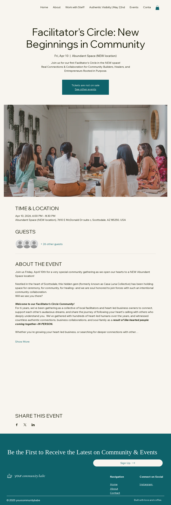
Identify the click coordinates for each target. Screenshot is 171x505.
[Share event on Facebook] (16, 424)
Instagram (146, 484)
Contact (115, 492)
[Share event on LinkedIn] (33, 424)
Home (114, 484)
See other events (85, 89)
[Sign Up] (128, 462)
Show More (22, 341)
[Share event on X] (25, 424)
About (114, 488)
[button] (75, 7)
